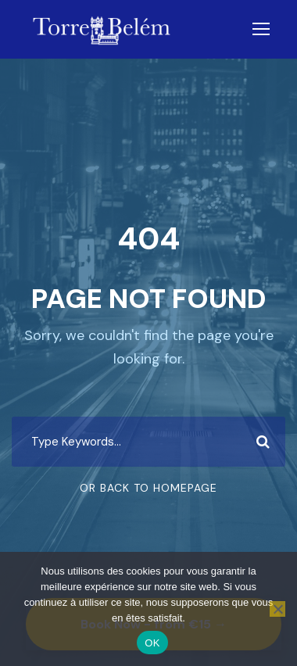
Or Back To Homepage (148, 488)
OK (152, 643)
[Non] (277, 609)
